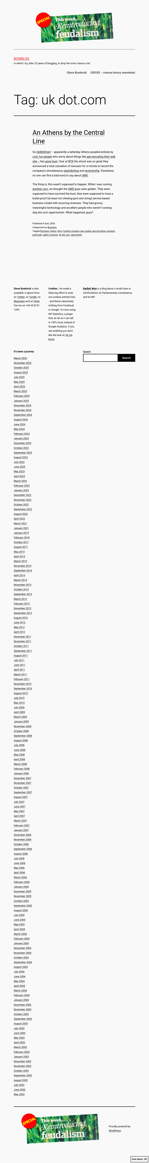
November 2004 (22, 952)
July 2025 (19, 377)
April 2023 (19, 476)
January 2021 (21, 528)
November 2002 (22, 1066)
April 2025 (19, 386)
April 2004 (19, 985)
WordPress (115, 1130)
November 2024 (22, 410)
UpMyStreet (43, 152)
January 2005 (21, 943)
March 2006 (20, 877)
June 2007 (19, 806)
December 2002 (22, 1061)
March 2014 (20, 580)
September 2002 (23, 1075)
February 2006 (22, 882)
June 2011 (19, 664)
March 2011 (20, 674)
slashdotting (71, 170)
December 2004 (22, 948)
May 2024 (19, 429)
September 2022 (23, 509)
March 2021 (20, 523)
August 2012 (21, 617)
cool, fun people (42, 156)
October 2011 (21, 646)
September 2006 (23, 848)
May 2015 (19, 551)
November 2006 (22, 839)
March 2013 (20, 599)
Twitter (21, 297)
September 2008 (23, 735)
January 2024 (21, 438)
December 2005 (22, 891)
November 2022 (22, 499)
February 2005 (22, 938)
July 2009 (19, 707)
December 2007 (22, 778)
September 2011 (23, 650)
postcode (37, 235)
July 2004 (19, 971)
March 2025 (20, 391)
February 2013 (22, 603)
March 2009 (20, 716)
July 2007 (19, 801)
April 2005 (19, 929)
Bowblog (21, 59)
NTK (70, 161)
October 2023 (21, 448)
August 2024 (21, 419)
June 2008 (19, 750)
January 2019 (21, 532)
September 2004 (23, 962)
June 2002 (19, 1089)
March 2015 (20, 561)
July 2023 (19, 462)
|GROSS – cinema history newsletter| (112, 72)
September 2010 (23, 688)
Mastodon (19, 301)
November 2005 (22, 896)
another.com (40, 189)
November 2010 (22, 683)
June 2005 (19, 919)
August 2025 (21, 372)
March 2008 (20, 764)
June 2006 (19, 863)
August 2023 (21, 457)
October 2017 (21, 542)
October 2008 (21, 731)
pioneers (110, 231)
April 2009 (19, 712)
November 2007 (22, 782)
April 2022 (19, 518)
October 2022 (21, 504)
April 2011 (19, 669)
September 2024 (23, 414)
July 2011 (19, 660)
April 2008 (19, 759)
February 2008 (22, 768)
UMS (85, 175)
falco (59, 231)
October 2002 (21, 1070)
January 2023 (21, 490)
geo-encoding (99, 231)
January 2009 (21, 721)
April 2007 (19, 815)
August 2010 (21, 693)
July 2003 (19, 1028)
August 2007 (21, 797)
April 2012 (19, 631)
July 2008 (19, 745)
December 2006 (22, 834)
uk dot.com (64, 235)
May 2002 (19, 1094)
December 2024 (22, 405)
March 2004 (20, 990)
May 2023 (19, 471)
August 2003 (21, 1023)
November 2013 (22, 584)
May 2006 (19, 867)
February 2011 (22, 679)
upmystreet (76, 235)
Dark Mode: (139, 1159)
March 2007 (20, 820)
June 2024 (19, 424)
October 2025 (21, 367)
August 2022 (21, 513)
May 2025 (19, 381)
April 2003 (19, 1042)
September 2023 (23, 452)
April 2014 (19, 575)
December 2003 (22, 1004)
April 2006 (19, 872)
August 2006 (21, 853)
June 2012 (19, 622)
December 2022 (22, 495)
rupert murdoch (50, 235)
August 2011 (21, 655)
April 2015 (19, 556)
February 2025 (22, 395)
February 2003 (22, 1052)
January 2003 (21, 1056)
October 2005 (21, 901)
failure (53, 231)
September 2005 (23, 905)
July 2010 (19, 697)
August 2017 (21, 546)
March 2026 (20, 358)
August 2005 (21, 910)
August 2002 (21, 1080)
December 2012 (22, 608)
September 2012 (23, 613)
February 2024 (22, 433)
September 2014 (23, 570)
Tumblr (33, 297)
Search (87, 351)
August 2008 (21, 740)
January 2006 (21, 886)
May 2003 (19, 1037)
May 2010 (19, 702)
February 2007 (22, 825)
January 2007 (21, 830)
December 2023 (22, 443)
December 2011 (22, 636)
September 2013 (23, 594)
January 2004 (21, 999)
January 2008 (21, 773)
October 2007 (21, 787)
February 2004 (22, 995)
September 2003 (23, 1018)
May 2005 (19, 924)
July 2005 (19, 915)
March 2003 (20, 1047)
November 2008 (22, 726)
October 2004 (21, 957)
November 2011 (22, 641)
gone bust (51, 161)
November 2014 (22, 565)
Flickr (37, 301)
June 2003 (19, 1033)
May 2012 (19, 627)
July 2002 (19, 1084)
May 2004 (19, 981)
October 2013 (21, 589)
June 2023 (19, 466)
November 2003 (22, 1009)
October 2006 (21, 844)
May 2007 (19, 811)
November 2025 (22, 362)
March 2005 (20, 933)
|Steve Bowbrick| (77, 72)
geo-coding (85, 231)
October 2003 (21, 1014)
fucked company (71, 231)
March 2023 (20, 480)
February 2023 (22, 485)
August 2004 (21, 966)
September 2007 (23, 792)
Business (52, 227)
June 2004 (19, 976)
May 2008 (19, 754)
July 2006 (19, 858)
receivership (92, 170)
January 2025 (21, 400)
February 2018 (22, 537)
